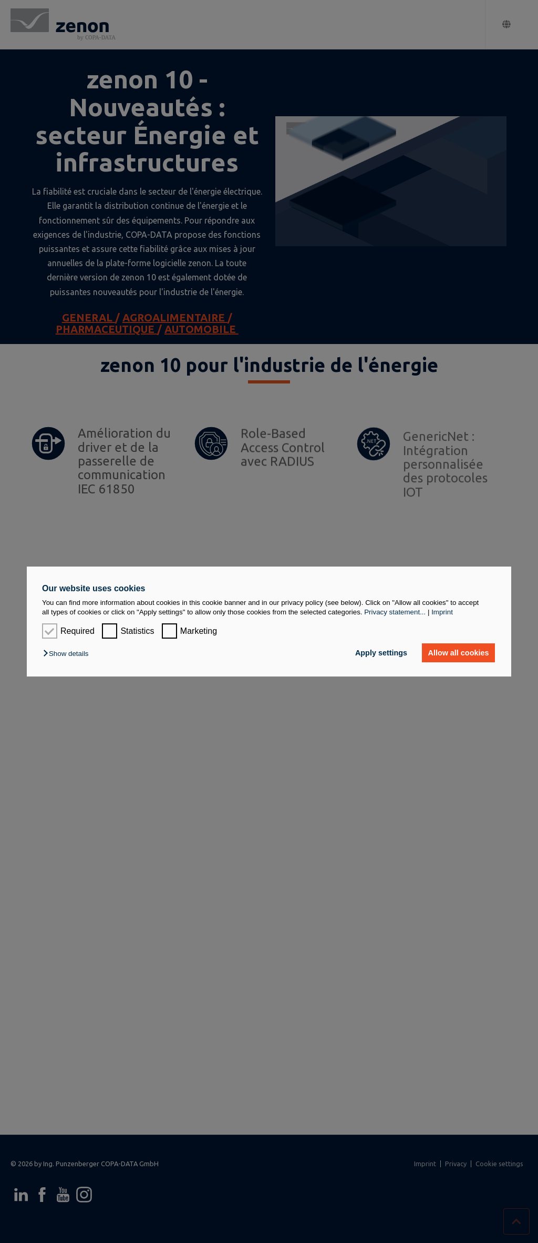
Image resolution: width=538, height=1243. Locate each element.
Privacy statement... (395, 612)
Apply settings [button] (381, 653)
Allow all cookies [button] (458, 653)
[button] (68, 653)
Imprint (442, 612)
